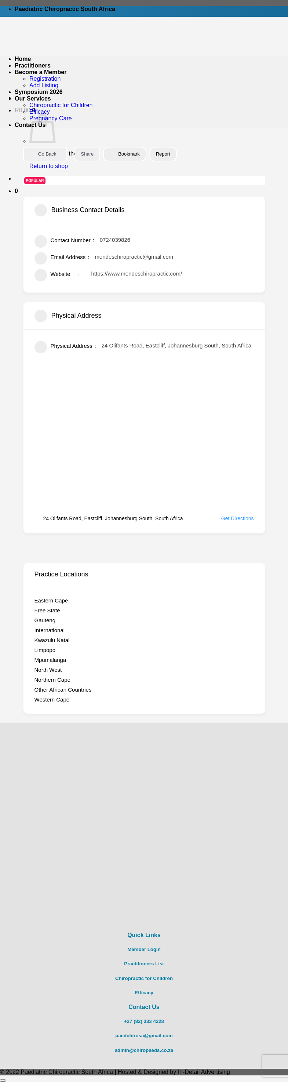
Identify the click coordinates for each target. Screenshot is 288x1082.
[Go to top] (3, 1080)
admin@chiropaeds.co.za (144, 1050)
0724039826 (115, 240)
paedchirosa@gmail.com (144, 1035)
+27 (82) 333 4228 (144, 1021)
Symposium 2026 (39, 92)
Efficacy (39, 112)
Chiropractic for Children (61, 105)
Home (23, 59)
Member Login (144, 949)
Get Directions (233, 518)
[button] (16, 191)
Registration (45, 79)
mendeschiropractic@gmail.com (134, 257)
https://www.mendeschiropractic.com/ (136, 273)
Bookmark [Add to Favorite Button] (125, 154)
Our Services (33, 98)
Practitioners (33, 65)
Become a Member (40, 72)
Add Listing (43, 85)
